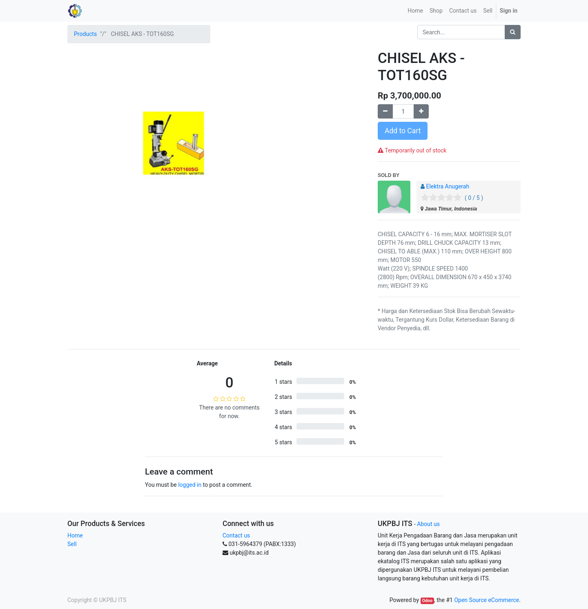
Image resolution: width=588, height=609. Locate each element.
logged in (189, 484)
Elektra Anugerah (447, 186)
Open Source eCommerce (486, 600)
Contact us (236, 535)
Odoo (427, 600)
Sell (72, 544)
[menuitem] (415, 10)
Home (75, 535)
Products (85, 34)
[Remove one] (385, 111)
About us (428, 524)
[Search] (513, 32)
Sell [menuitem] (487, 10)
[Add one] (421, 111)
